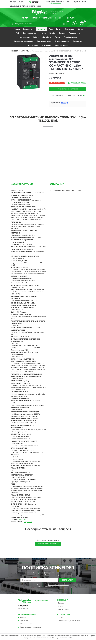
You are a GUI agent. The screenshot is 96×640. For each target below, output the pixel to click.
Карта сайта (23, 620)
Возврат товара (63, 609)
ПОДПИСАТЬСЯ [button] (67, 580)
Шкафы (52, 33)
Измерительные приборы (23, 41)
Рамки (58, 29)
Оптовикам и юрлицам (42, 18)
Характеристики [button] (57, 95)
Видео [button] (81, 95)
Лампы (57, 37)
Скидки (60, 617)
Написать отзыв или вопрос (48, 544)
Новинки (59, 18)
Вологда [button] (64, 103)
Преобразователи (29, 33)
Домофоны (47, 37)
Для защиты (46, 45)
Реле (51, 29)
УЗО (17, 33)
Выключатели (28, 29)
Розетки (17, 29)
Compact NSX (22, 519)
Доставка (61, 603)
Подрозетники (74, 33)
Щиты (80, 29)
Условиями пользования (45, 586)
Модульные (28, 522)
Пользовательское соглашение (30, 627)
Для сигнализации (44, 41)
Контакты (71, 18)
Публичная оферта (25, 624)
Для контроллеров (62, 41)
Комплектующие (61, 45)
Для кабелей (33, 45)
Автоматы (41, 29)
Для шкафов (77, 41)
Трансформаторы (70, 37)
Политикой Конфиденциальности (58, 585)
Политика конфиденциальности (69, 620)
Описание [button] (71, 95)
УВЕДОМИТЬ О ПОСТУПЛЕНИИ (68, 89)
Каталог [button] (24, 18)
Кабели (36, 37)
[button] (55, 2)
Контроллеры (24, 37)
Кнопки (43, 33)
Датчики (62, 33)
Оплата (60, 606)
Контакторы (69, 29)
